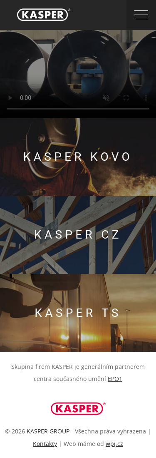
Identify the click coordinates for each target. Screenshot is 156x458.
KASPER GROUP (48, 431)
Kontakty (45, 444)
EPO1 (115, 379)
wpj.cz (114, 444)
